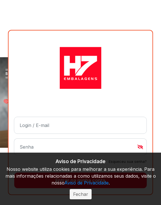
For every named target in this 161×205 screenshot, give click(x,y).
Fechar (80, 194)
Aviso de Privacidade (86, 183)
